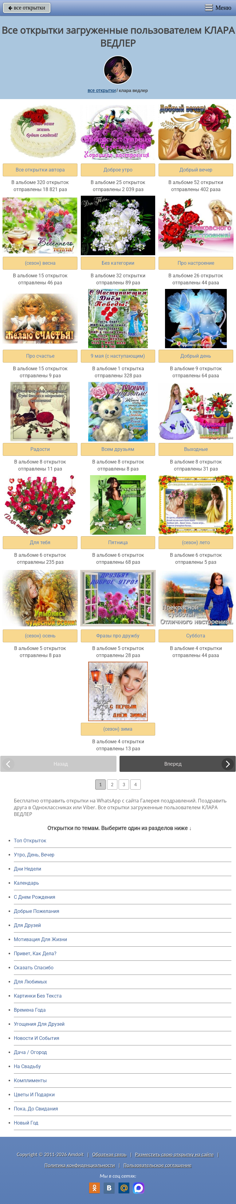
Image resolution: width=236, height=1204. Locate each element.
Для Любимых (30, 982)
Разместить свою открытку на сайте (174, 1154)
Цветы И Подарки (34, 1095)
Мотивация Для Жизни (40, 939)
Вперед (173, 763)
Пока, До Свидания (36, 1109)
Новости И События (36, 1038)
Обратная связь (109, 1154)
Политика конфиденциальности (80, 1165)
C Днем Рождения (34, 897)
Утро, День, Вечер (34, 855)
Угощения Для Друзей (39, 1024)
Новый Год (26, 1123)
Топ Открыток (30, 841)
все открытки (26, 8)
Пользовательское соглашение (157, 1165)
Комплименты (30, 1080)
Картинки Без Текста (38, 996)
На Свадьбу (27, 1066)
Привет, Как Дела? (35, 953)
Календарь (26, 883)
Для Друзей (27, 925)
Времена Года (30, 1010)
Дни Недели (27, 869)
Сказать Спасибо (33, 968)
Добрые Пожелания (36, 911)
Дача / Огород (30, 1052)
